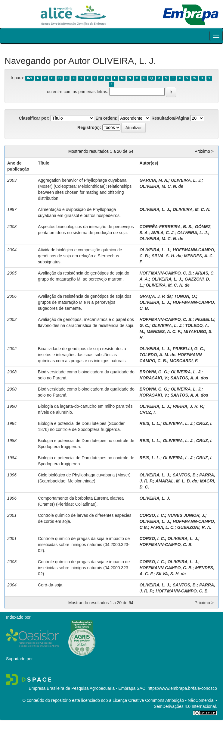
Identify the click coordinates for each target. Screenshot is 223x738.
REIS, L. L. (149, 423)
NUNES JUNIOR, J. (186, 515)
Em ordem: (106, 118)
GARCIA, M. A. (153, 180)
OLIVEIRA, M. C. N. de (161, 186)
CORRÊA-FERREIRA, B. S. (165, 226)
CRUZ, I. (147, 412)
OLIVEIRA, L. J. (186, 180)
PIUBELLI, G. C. (188, 348)
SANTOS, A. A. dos (189, 377)
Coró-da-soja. (50, 585)
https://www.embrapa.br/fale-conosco (182, 688)
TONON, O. (185, 296)
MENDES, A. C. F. (164, 331)
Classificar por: (34, 118)
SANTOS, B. (185, 475)
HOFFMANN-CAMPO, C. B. (166, 273)
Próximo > (204, 151)
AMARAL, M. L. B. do (176, 481)
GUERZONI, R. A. (194, 527)
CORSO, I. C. (152, 515)
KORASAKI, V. (153, 377)
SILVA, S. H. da (166, 255)
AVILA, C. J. (163, 232)
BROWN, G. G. (153, 371)
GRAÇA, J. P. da (155, 296)
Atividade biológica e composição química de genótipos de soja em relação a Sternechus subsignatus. (80, 255)
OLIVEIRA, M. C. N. (191, 209)
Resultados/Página (170, 118)
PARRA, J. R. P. (188, 406)
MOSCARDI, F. (184, 360)
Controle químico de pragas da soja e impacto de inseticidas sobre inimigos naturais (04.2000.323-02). (84, 544)
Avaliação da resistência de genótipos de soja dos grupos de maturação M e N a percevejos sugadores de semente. (84, 302)
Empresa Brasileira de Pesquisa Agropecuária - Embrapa (82, 688)
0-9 (29, 78)
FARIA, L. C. (162, 527)
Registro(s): (89, 127)
